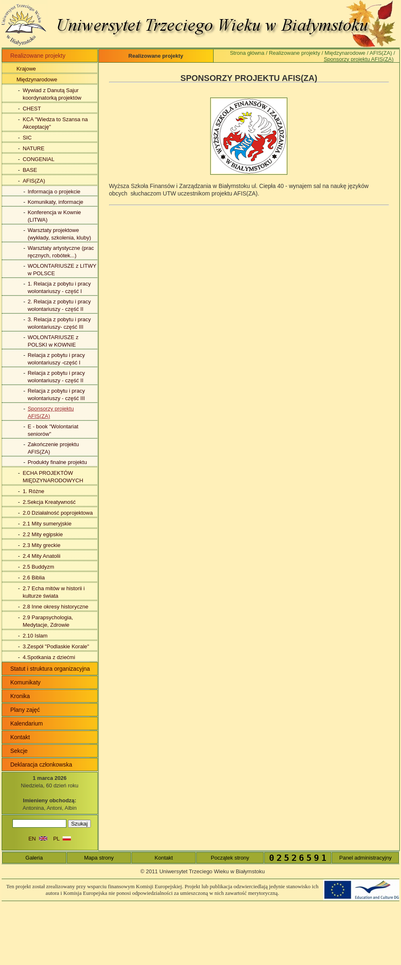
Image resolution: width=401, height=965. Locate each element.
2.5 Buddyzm (38, 567)
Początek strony (230, 858)
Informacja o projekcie (54, 191)
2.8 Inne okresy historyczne (55, 606)
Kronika (20, 696)
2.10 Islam (35, 636)
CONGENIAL (39, 159)
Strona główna (247, 53)
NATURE (33, 148)
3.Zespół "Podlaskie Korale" (56, 646)
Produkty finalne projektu (57, 462)
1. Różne (33, 491)
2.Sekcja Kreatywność (49, 502)
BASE (30, 170)
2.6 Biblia (34, 577)
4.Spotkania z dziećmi (49, 657)
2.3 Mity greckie (42, 545)
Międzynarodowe (37, 79)
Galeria (34, 858)
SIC (27, 137)
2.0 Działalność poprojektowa (58, 513)
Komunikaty (25, 682)
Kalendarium (26, 723)
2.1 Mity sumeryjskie (47, 523)
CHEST (32, 108)
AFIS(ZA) (34, 181)
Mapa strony (99, 858)
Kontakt (20, 737)
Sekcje (19, 751)
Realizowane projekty (294, 53)
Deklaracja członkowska (41, 764)
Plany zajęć (25, 709)
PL (62, 839)
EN (37, 839)
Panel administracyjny (365, 858)
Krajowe (26, 69)
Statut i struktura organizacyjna (50, 668)
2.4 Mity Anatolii (42, 556)
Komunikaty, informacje (55, 202)
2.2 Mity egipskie (43, 534)
